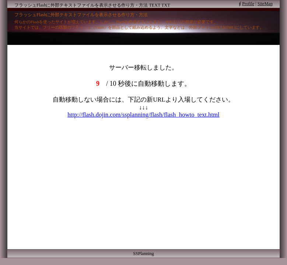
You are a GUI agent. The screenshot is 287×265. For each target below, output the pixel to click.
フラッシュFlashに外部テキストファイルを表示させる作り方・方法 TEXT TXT (92, 5)
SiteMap (265, 3)
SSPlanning (143, 253)
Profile (248, 3)
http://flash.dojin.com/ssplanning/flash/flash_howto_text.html (143, 114)
